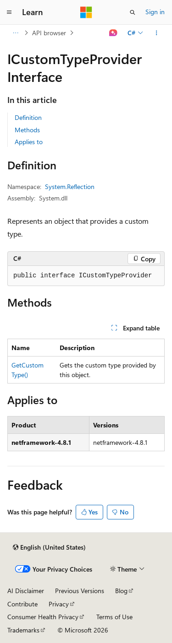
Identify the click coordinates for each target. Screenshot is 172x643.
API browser (49, 32)
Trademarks (23, 630)
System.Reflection (69, 186)
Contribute (22, 604)
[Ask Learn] (113, 33)
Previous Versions (79, 590)
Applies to (29, 141)
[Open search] (132, 12)
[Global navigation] (9, 12)
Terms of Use (114, 616)
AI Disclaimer (25, 590)
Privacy (59, 604)
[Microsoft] (86, 12)
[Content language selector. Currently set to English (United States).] (49, 547)
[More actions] (157, 33)
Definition (28, 117)
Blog (121, 590)
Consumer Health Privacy (42, 616)
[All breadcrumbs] (15, 33)
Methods (27, 129)
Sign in (155, 11)
